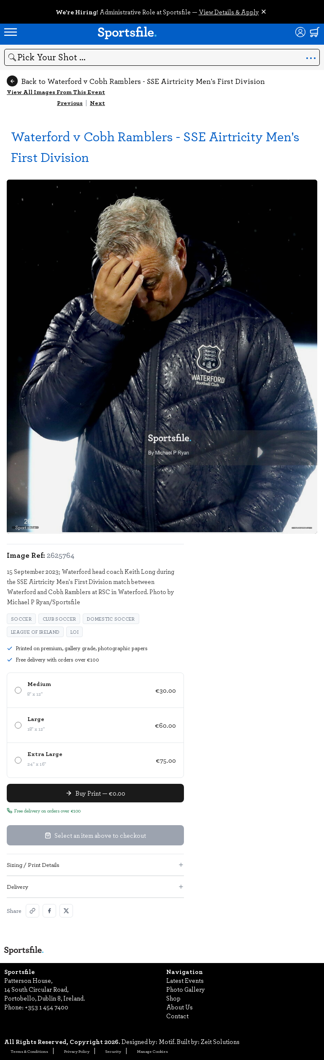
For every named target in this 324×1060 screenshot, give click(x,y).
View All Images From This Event (56, 91)
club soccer (59, 619)
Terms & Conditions (29, 1051)
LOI (74, 632)
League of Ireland (35, 632)
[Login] (300, 32)
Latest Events (185, 980)
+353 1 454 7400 (46, 1007)
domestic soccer (111, 619)
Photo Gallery (185, 989)
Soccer (21, 619)
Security (113, 1051)
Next (97, 102)
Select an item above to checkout (95, 835)
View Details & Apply (229, 12)
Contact (177, 1016)
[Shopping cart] (315, 32)
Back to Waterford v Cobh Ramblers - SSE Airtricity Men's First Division (136, 80)
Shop (173, 998)
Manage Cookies (152, 1051)
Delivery (95, 886)
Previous (70, 102)
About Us (179, 1007)
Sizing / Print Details (95, 865)
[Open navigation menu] (10, 32)
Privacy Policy (76, 1051)
